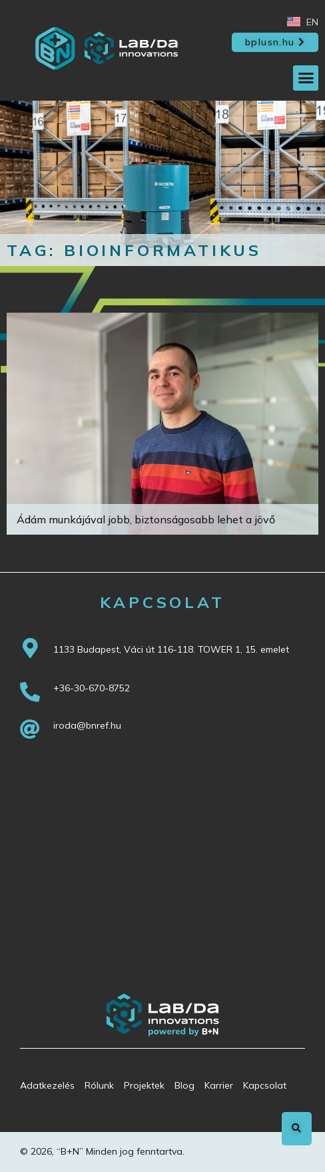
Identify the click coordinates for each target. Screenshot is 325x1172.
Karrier (218, 1085)
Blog (184, 1085)
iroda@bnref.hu (87, 725)
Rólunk (99, 1085)
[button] (275, 43)
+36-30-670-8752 (91, 688)
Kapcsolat (264, 1085)
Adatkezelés (47, 1085)
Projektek (144, 1085)
